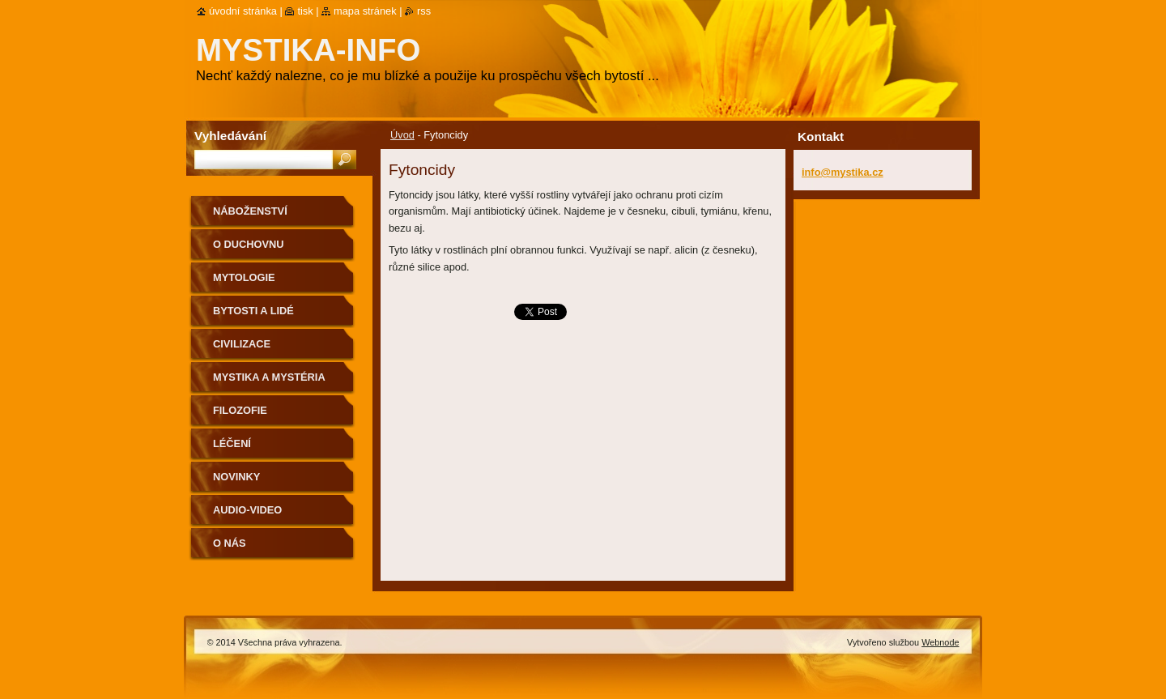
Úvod (402, 135)
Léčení (232, 443)
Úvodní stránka (243, 11)
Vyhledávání (230, 136)
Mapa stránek (365, 11)
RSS (424, 11)
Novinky (236, 477)
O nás (229, 543)
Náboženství (250, 211)
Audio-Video (247, 510)
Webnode (940, 642)
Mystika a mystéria (269, 377)
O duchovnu (248, 244)
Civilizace (241, 344)
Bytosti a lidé (253, 311)
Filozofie (240, 410)
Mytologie (244, 277)
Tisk (305, 11)
